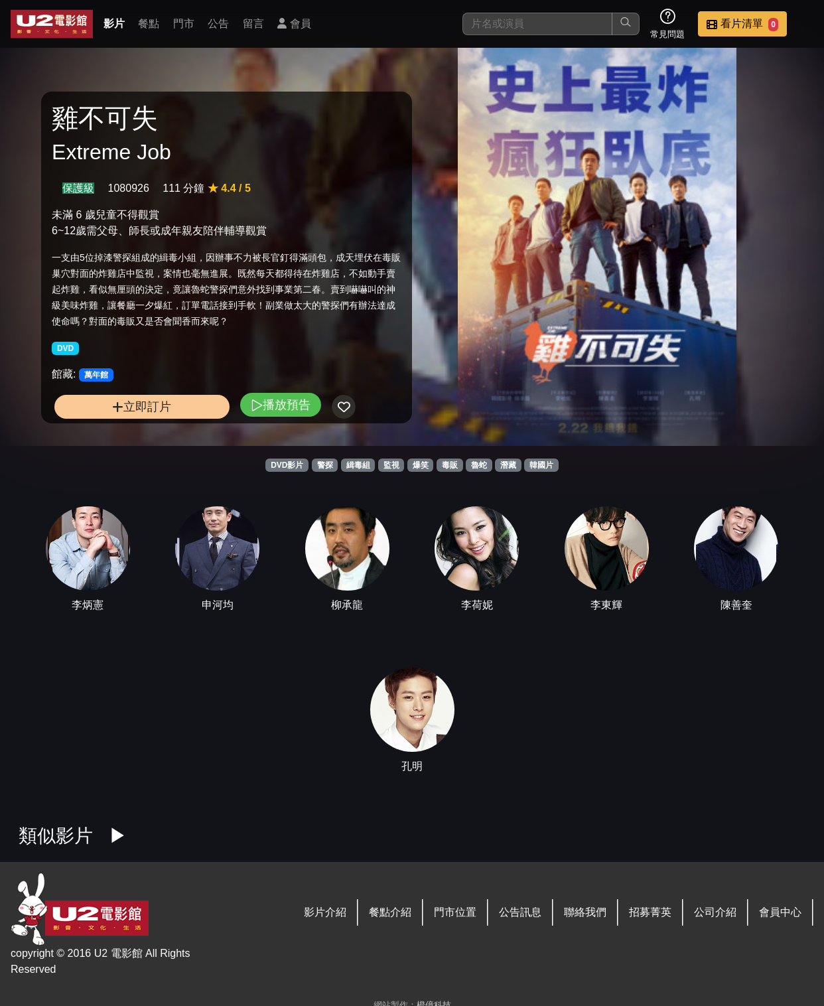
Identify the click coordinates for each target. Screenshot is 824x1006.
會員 (293, 23)
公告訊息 (520, 912)
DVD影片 (287, 465)
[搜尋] (537, 24)
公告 (218, 23)
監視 (391, 465)
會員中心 (780, 912)
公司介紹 (715, 912)
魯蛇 (479, 465)
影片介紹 (325, 912)
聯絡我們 (585, 912)
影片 (114, 23)
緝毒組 (358, 465)
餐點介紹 (390, 912)
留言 (253, 23)
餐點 (148, 23)
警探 (325, 465)
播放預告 (280, 404)
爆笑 (421, 465)
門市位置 (455, 912)
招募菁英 (650, 912)
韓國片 (541, 465)
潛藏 (508, 465)
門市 (183, 23)
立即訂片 (141, 406)
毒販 (450, 465)
